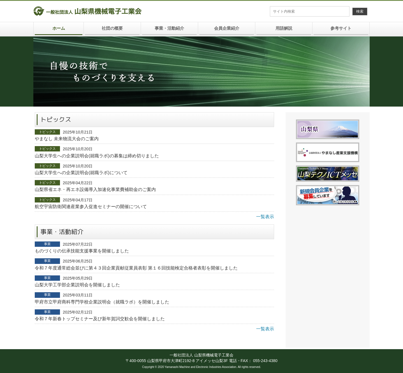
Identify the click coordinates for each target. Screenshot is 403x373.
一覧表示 (265, 216)
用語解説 (283, 28)
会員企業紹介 (226, 28)
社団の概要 (112, 28)
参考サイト (340, 28)
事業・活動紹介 (169, 28)
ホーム (58, 28)
